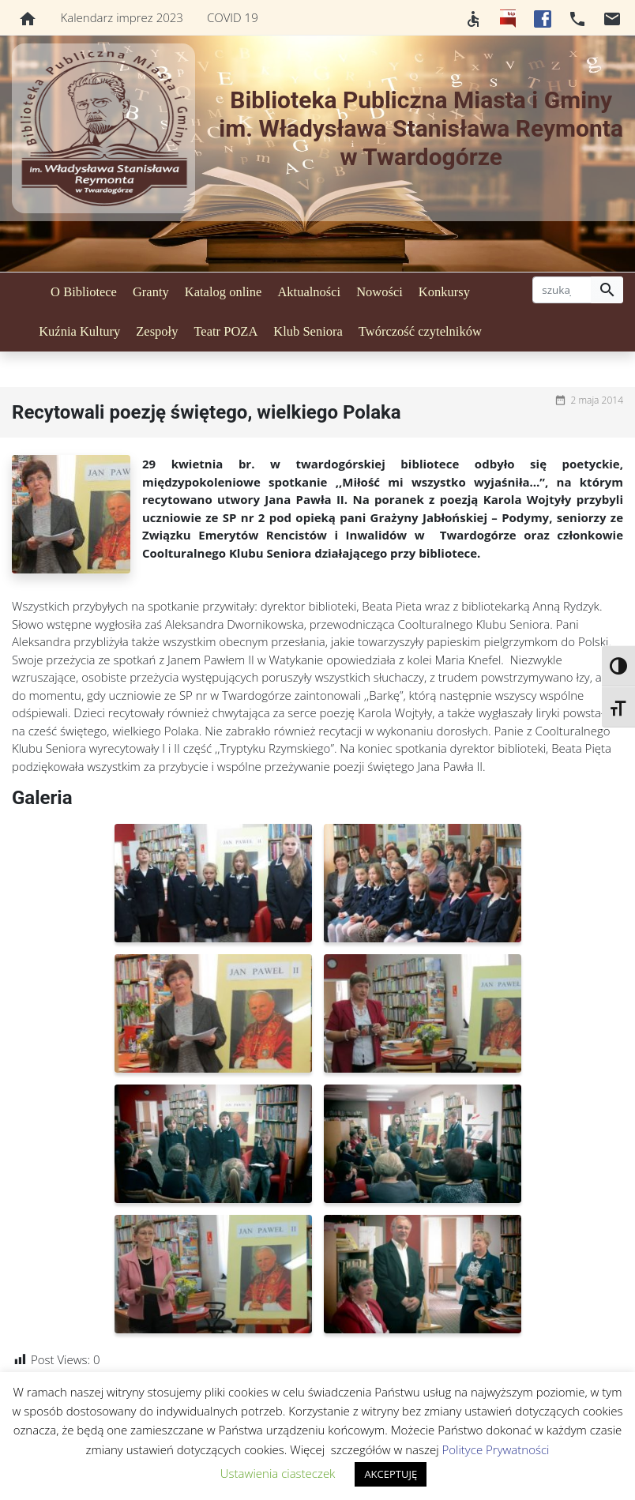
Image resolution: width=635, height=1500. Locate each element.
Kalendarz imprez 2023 (122, 17)
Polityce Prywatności (496, 1449)
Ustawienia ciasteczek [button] (278, 1473)
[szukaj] (562, 289)
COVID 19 (232, 17)
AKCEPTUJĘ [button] (390, 1474)
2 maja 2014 (596, 400)
